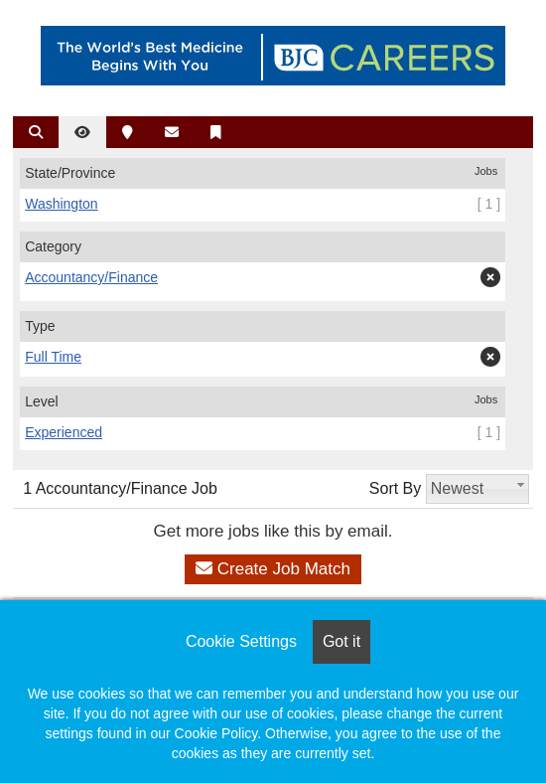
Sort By (395, 488)
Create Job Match (273, 568)
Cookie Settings (241, 641)
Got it (341, 641)
